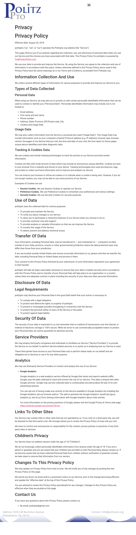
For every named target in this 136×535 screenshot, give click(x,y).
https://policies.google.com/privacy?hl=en (40, 405)
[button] (89, 5)
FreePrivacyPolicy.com (25, 59)
